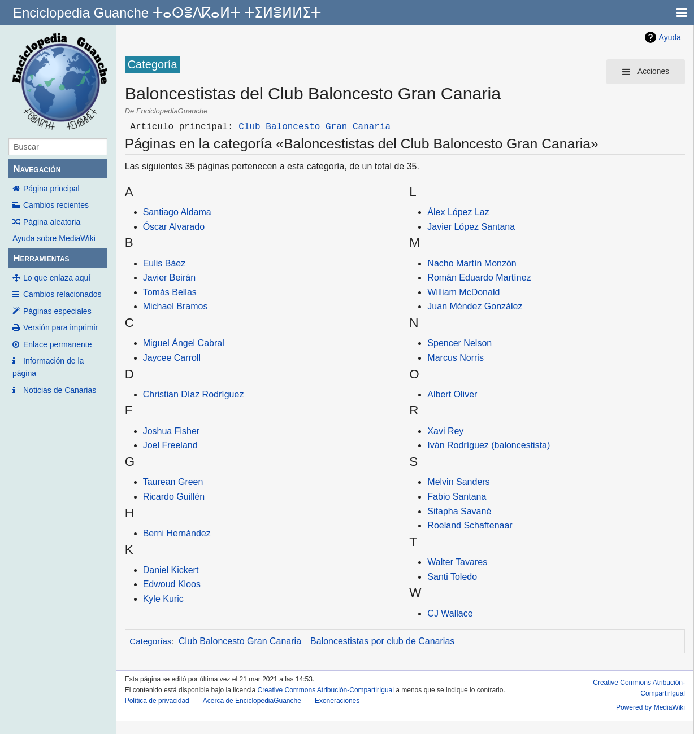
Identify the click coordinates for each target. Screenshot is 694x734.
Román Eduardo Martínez (479, 277)
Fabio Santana (456, 496)
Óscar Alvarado (174, 226)
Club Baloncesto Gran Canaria (314, 127)
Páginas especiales (57, 311)
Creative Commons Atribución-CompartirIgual (326, 690)
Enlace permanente (57, 344)
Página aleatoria (51, 221)
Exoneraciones (337, 701)
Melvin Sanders (458, 482)
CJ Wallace (449, 613)
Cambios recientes (56, 204)
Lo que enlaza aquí (56, 277)
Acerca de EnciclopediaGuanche (252, 701)
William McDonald (463, 292)
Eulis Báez (164, 263)
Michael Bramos (175, 306)
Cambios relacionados (62, 294)
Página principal (51, 188)
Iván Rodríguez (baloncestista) (488, 445)
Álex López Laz (458, 212)
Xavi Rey (445, 431)
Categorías (150, 641)
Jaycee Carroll (172, 357)
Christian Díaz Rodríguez (193, 394)
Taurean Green (173, 482)
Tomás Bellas (170, 292)
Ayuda (670, 37)
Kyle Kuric (163, 599)
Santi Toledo (452, 577)
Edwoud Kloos (172, 584)
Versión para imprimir (60, 327)
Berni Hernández (177, 533)
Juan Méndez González (474, 306)
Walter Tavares (457, 562)
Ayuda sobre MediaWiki (54, 238)
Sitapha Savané (459, 511)
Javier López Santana (471, 226)
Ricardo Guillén (174, 496)
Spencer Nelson (459, 343)
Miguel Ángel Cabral (183, 343)
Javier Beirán (169, 277)
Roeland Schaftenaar (469, 525)
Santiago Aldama (177, 212)
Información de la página (48, 367)
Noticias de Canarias (59, 390)
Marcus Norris (455, 357)
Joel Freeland (170, 445)
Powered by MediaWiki (650, 707)
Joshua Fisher (171, 431)
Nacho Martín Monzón (471, 263)
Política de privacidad (157, 701)
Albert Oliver (452, 394)
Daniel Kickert (171, 570)
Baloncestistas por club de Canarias (382, 641)
